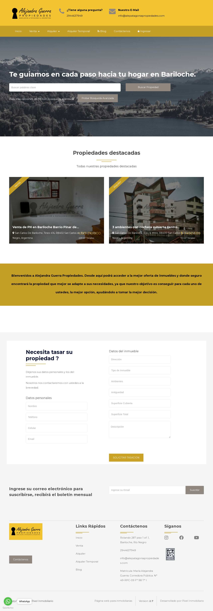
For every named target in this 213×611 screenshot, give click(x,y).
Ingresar (144, 31)
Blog (102, 31)
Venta (79, 545)
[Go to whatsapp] (8, 601)
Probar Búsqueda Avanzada (98, 98)
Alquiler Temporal (79, 31)
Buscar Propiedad (148, 87)
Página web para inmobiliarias (113, 601)
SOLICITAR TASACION (126, 457)
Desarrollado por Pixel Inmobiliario (182, 601)
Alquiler (80, 553)
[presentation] (134, 447)
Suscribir (195, 490)
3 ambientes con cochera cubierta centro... (146, 227)
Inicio (18, 31)
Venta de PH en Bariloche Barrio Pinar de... (46, 227)
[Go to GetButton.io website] (8, 608)
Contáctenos (122, 31)
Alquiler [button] (53, 31)
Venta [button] (34, 31)
